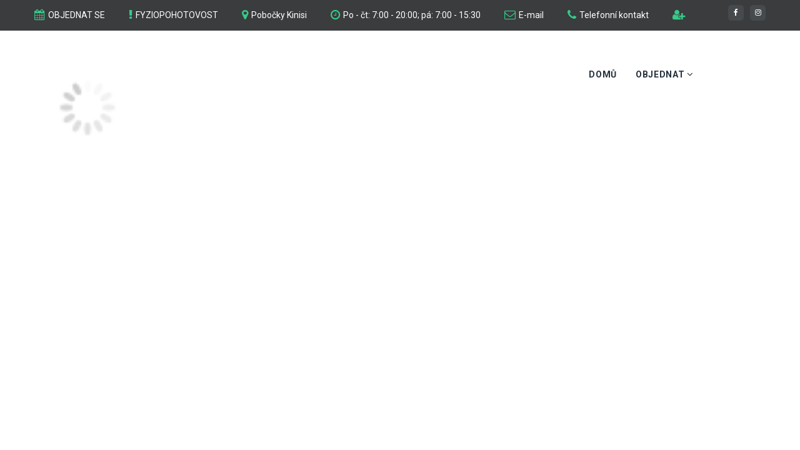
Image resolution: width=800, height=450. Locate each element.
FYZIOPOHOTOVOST (177, 15)
